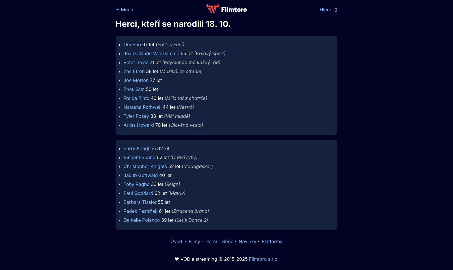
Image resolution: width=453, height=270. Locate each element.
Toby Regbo (137, 184)
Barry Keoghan (140, 148)
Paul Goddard (138, 193)
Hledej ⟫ (328, 9)
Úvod (176, 241)
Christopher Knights (145, 166)
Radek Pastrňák (141, 211)
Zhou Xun (134, 89)
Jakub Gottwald (141, 175)
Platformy (272, 241)
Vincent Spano (139, 157)
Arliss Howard (139, 125)
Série (227, 241)
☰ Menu (124, 9)
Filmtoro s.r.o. (264, 259)
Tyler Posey (136, 116)
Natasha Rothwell (142, 107)
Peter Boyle (136, 62)
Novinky (247, 241)
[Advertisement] (74, 89)
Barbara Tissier (140, 202)
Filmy (194, 241)
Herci (211, 241)
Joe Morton (136, 80)
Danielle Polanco (142, 220)
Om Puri (132, 44)
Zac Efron (134, 71)
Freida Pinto (136, 98)
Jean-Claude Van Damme (151, 53)
